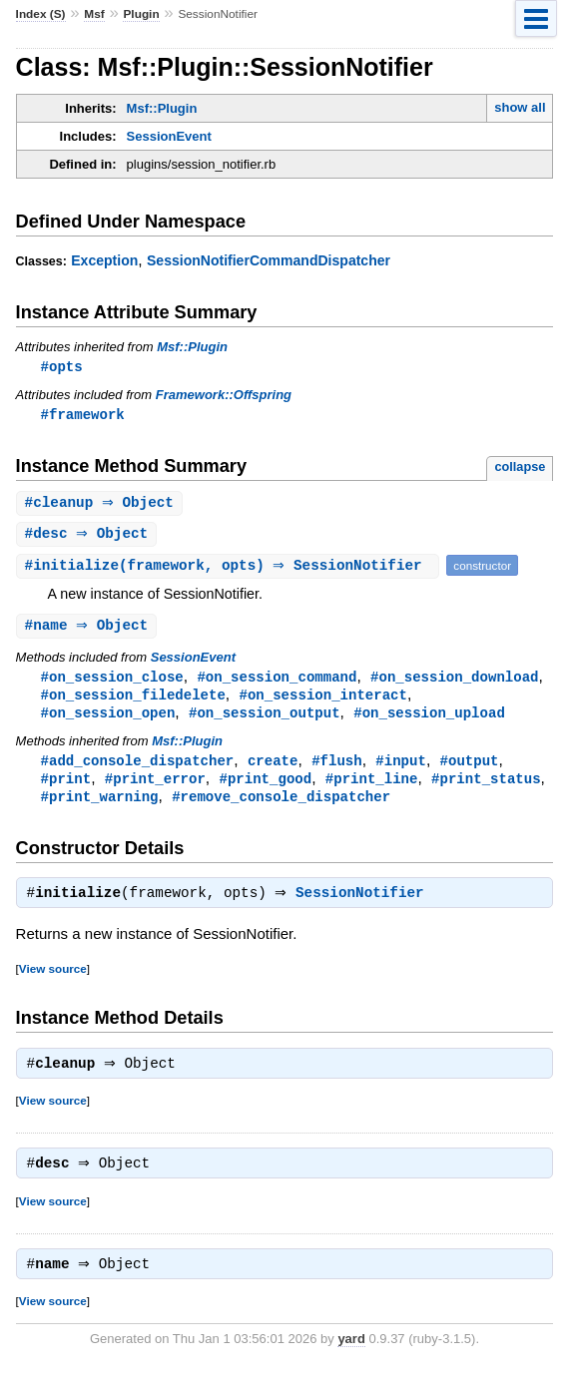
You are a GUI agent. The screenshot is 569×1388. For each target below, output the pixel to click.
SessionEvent (169, 136)
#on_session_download (454, 682)
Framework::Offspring (223, 395)
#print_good (265, 787)
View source (53, 981)
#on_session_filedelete (133, 701)
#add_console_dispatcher (138, 768)
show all (519, 107)
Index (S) (41, 14)
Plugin (141, 14)
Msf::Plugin (162, 108)
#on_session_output (264, 719)
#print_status (485, 787)
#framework (83, 415)
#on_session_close (112, 682)
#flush (336, 768)
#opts (62, 366)
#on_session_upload (429, 719)
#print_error (155, 787)
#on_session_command (276, 682)
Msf (94, 14)
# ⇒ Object (102, 505)
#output (468, 768)
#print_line (371, 787)
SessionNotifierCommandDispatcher (268, 260)
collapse (519, 468)
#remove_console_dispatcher (281, 806)
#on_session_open (108, 719)
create (273, 768)
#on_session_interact (322, 701)
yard (350, 1357)
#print (66, 787)
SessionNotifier (364, 906)
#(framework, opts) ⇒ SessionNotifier (230, 569)
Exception (104, 260)
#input (400, 768)
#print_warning (100, 806)
